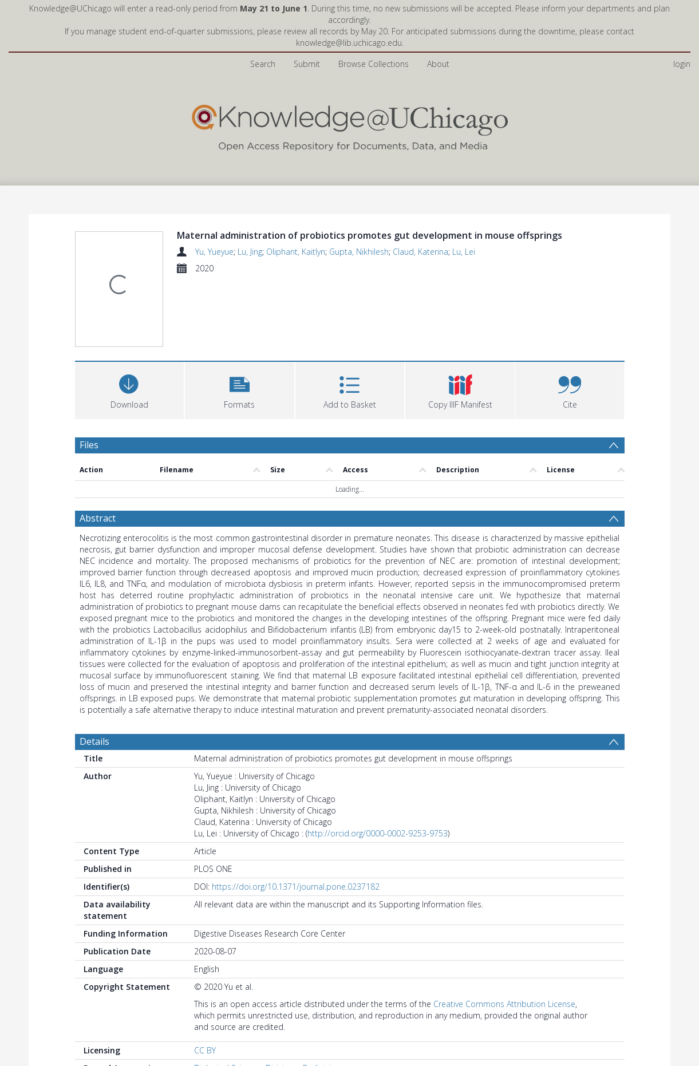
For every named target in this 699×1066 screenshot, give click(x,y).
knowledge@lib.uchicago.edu (349, 42)
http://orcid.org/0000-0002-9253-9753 (377, 833)
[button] (239, 389)
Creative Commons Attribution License (504, 1003)
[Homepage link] (350, 125)
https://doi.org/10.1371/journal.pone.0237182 (296, 886)
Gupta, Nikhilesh (359, 251)
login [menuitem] (681, 63)
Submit (307, 63)
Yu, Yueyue (214, 251)
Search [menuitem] (262, 63)
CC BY (205, 1050)
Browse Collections (373, 63)
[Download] (129, 389)
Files (89, 445)
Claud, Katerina (420, 251)
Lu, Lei (463, 251)
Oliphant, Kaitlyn (295, 251)
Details (94, 741)
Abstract (98, 518)
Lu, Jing (250, 251)
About (438, 63)
